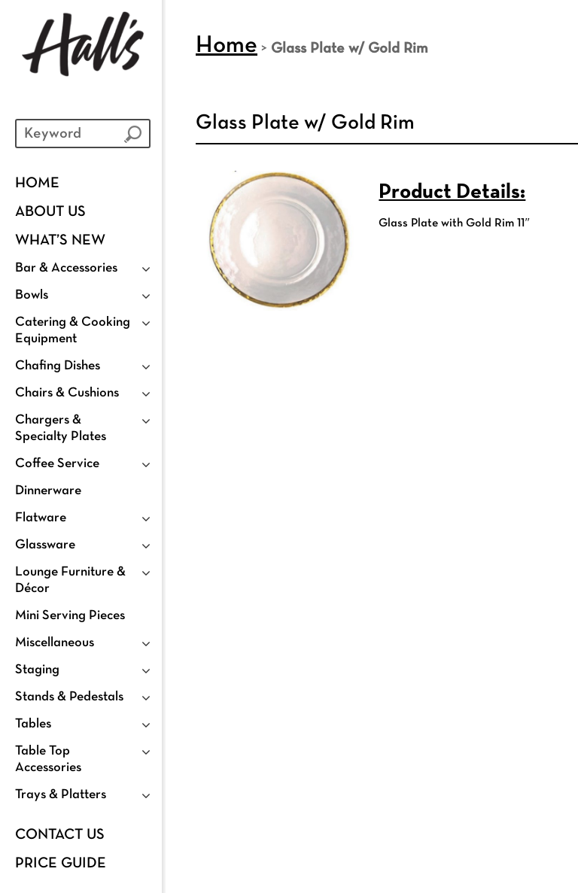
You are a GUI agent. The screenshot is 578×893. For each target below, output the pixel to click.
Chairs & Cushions (67, 393)
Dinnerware (48, 490)
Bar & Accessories (66, 268)
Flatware (40, 518)
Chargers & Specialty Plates (60, 428)
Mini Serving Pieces (70, 615)
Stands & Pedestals (69, 697)
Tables (33, 724)
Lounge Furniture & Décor (70, 580)
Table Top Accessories (48, 759)
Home (37, 183)
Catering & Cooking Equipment (72, 330)
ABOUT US (50, 212)
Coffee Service (57, 463)
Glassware (45, 545)
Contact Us (60, 835)
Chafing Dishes (57, 366)
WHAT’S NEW (60, 241)
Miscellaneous (54, 642)
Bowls (31, 295)
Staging (37, 670)
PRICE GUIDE (60, 863)
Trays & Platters (60, 794)
